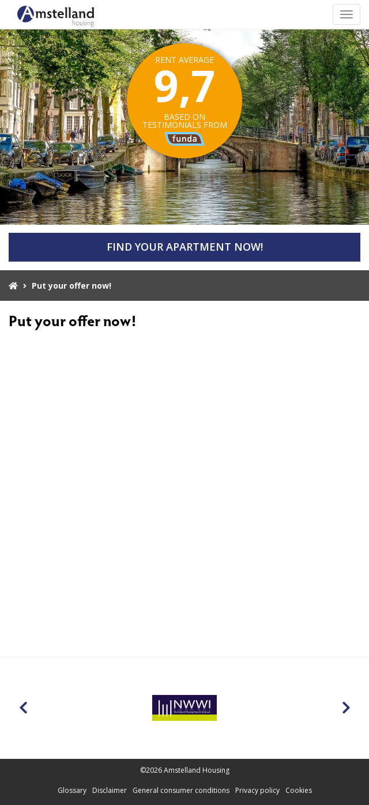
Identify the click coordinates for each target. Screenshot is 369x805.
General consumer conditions (181, 790)
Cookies (298, 790)
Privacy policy (257, 790)
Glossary (72, 790)
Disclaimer (109, 790)
